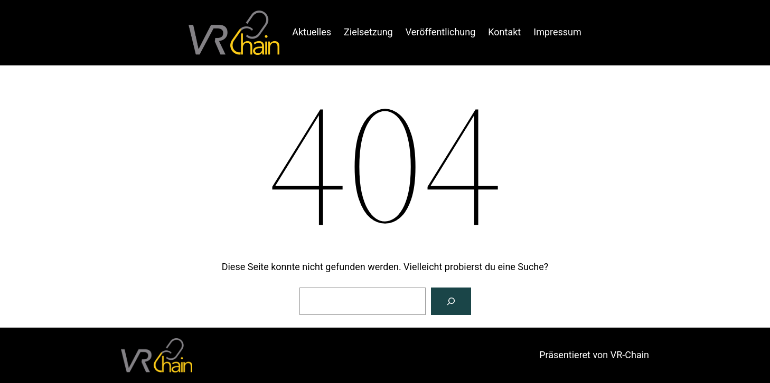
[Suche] (451, 301)
